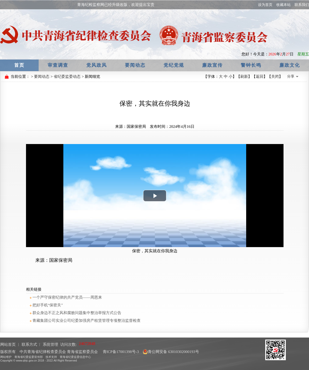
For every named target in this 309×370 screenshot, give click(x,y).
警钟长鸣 (251, 65)
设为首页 (265, 5)
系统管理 (50, 344)
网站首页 (8, 344)
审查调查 (58, 65)
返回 (259, 76)
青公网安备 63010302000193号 (171, 351)
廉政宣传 (212, 65)
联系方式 (29, 344)
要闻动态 (135, 65)
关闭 (275, 76)
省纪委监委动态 (67, 76)
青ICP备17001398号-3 (120, 352)
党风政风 (96, 65)
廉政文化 (289, 65)
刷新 (244, 76)
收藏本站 (283, 5)
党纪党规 (174, 65)
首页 (19, 65)
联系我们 (302, 5)
